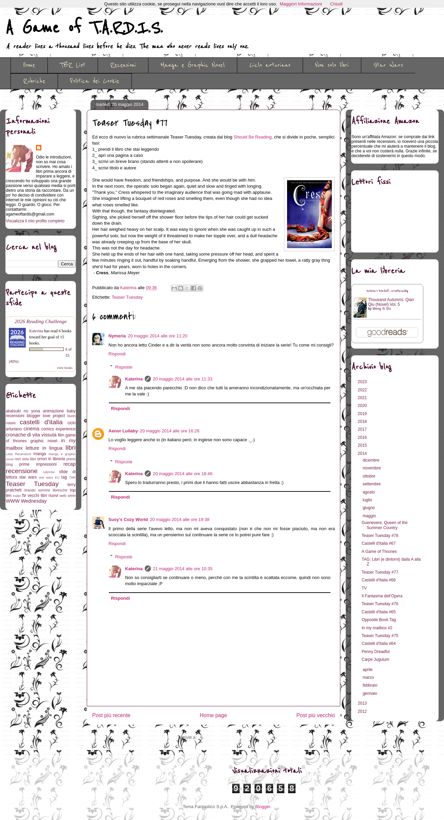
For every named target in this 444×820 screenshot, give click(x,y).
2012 (363, 711)
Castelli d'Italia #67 (379, 543)
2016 (363, 437)
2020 (363, 405)
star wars (28, 477)
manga (40, 453)
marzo (369, 677)
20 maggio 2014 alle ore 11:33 (183, 378)
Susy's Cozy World (128, 519)
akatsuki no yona (23, 411)
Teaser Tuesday (127, 297)
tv (24, 495)
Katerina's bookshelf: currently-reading (387, 291)
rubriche (49, 472)
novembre (372, 468)
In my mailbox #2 (377, 628)
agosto (369, 492)
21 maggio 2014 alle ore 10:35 (183, 568)
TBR (72, 477)
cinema (31, 428)
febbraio (371, 685)
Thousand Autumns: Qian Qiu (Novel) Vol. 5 (391, 302)
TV (364, 588)
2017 (363, 429)
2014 (363, 453)
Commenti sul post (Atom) (223, 737)
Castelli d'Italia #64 (379, 643)
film (61, 435)
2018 (363, 421)
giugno (369, 507)
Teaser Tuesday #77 (380, 572)
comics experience (58, 429)
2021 (363, 397)
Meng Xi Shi (381, 309)
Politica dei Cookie (94, 81)
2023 (363, 381)
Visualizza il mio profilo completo (35, 221)
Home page (213, 715)
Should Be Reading (252, 136)
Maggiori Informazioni (301, 3)
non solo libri (25, 459)
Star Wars (388, 65)
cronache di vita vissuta (31, 434)
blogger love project (46, 415)
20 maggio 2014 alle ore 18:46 (183, 473)
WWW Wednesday (26, 501)
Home (29, 65)
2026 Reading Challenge (41, 321)
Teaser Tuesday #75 (380, 635)
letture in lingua (44, 448)
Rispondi (117, 353)
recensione (22, 470)
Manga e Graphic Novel (193, 65)
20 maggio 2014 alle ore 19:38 (179, 519)
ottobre (370, 476)
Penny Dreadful (376, 651)
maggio (370, 516)
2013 (363, 703)
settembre (372, 484)
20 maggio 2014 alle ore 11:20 (157, 335)
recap (69, 464)
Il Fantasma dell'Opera (382, 596)
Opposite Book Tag (379, 619)
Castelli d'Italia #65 (379, 612)
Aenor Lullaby (123, 430)
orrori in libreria (51, 458)
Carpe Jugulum (375, 659)
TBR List (72, 65)
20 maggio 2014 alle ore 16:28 (170, 430)
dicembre (372, 460)
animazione (53, 411)
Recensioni (123, 65)
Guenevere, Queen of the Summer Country (384, 525)
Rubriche (34, 81)
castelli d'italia (41, 422)
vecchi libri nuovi (43, 495)
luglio (368, 500)
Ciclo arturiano (269, 65)
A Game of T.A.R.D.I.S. (84, 28)
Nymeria (117, 335)
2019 (363, 413)
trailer (17, 496)
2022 (363, 390)
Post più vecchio (315, 715)
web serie (68, 495)
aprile (368, 669)
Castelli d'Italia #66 (379, 580)
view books (65, 368)
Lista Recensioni (18, 454)
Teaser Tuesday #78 (380, 535)
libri (70, 447)
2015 (363, 445)
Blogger (262, 806)
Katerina (134, 378)
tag (64, 477)
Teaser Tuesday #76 (380, 603)
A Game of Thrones (379, 551)
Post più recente (111, 715)
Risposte (124, 366)
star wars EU (49, 477)
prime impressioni (38, 464)
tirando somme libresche (45, 490)
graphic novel (44, 441)
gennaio (370, 693)
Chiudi (336, 3)
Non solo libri (332, 65)
